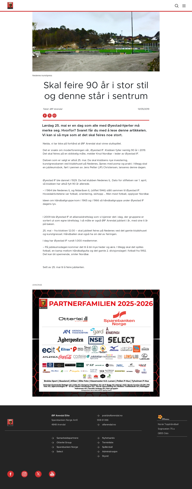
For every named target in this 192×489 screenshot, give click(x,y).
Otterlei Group (62, 442)
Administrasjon (107, 452)
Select (57, 452)
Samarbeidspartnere (65, 438)
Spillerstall (104, 447)
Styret (103, 456)
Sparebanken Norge (65, 447)
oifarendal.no (106, 425)
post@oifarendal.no (109, 416)
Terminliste (105, 442)
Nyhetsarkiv (106, 438)
